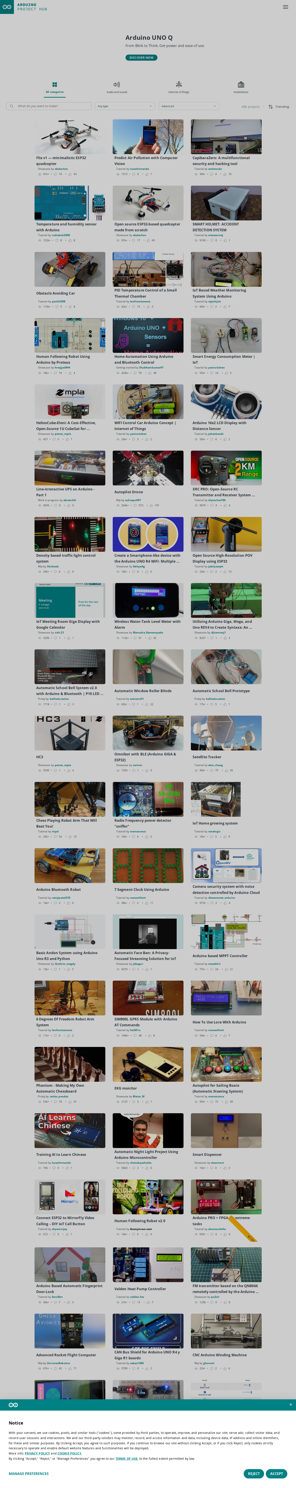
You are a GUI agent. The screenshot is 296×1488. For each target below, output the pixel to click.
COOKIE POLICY (69, 1453)
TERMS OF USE (127, 1458)
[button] (291, 1404)
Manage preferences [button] (29, 1473)
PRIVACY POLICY (37, 1453)
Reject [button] (254, 1473)
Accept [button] (276, 1473)
